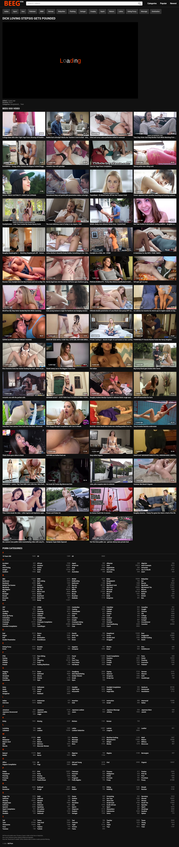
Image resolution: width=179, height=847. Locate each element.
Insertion (75, 701)
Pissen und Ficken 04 (53, 513)
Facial (74, 656)
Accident (5, 563)
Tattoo (39, 820)
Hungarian (5, 693)
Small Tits (144, 803)
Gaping (109, 672)
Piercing (5, 776)
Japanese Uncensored (9, 712)
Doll (3, 638)
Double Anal (111, 638)
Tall (3, 820)
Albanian (109, 563)
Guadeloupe (145, 678)
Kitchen (74, 721)
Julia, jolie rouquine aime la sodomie (102, 484)
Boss (108, 594)
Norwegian (145, 753)
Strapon (5, 811)
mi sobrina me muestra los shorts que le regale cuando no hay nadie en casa (155, 311)
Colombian (6, 618)
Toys (108, 827)
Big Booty (5, 587)
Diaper (4, 635)
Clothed (39, 616)
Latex (39, 728)
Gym (38, 680)
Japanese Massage (113, 710)
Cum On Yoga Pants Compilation (101, 166)
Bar (142, 581)
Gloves (39, 676)
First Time (75, 660)
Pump (109, 780)
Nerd (38, 753)
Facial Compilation (113, 656)
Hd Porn (10, 843)
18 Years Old (6, 556)
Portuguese (41, 778)
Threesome (6, 825)
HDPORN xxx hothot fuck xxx (56, 455)
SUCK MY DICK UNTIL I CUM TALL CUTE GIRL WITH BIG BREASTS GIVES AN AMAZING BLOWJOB (67, 340)
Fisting (109, 660)
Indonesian (41, 701)
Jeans (74, 712)
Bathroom (75, 583)
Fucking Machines (43, 664)
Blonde (74, 592)
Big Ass (74, 585)
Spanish (5, 807)
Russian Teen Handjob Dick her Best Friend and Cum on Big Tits (23, 282)
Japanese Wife (42, 712)
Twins (74, 829)
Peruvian (75, 774)
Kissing (39, 721)
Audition (5, 572)
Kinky (4, 721)
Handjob (75, 687)
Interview (5, 703)
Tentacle (75, 822)
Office (4, 762)
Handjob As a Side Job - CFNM (100, 253)
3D (38, 556)
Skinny (39, 803)
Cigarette (40, 613)
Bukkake (75, 598)
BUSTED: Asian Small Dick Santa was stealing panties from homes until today (111, 426)
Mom (73, 744)
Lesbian (39, 730)
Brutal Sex (40, 598)
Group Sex (110, 678)
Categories (152, 3)
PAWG (4, 771)
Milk (3, 744)
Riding (109, 787)
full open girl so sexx (140, 282)
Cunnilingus (41, 626)
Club (73, 616)
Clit (142, 613)
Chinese (144, 611)
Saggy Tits (6, 796)
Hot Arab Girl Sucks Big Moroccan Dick (59, 484)
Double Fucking (146, 638)
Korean (109, 721)
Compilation (41, 618)
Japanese (40, 710)
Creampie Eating (77, 622)
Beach (109, 583)
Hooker (4, 691)
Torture (74, 827)
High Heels (75, 689)
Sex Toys (110, 798)
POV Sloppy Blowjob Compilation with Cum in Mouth (63, 426)
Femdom (109, 658)
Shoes (74, 801)
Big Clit (74, 587)
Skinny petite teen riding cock (144, 166)
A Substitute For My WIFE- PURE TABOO (147, 253)
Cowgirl (143, 620)
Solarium (40, 805)
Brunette (5, 598)
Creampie (5, 622)
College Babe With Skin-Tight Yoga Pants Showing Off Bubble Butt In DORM (23, 137)
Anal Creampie (146, 565)
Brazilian (75, 596)
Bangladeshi (15, 104)
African (39, 563)
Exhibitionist (145, 649)
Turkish (39, 829)
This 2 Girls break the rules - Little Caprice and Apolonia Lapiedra (23, 513)
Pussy (143, 780)
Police (74, 776)
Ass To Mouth (146, 570)
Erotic (4, 649)
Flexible (5, 662)
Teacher (109, 820)
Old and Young (77, 762)
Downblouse (41, 640)
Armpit (4, 570)
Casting (74, 609)
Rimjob (143, 787)
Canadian (144, 607)
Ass (73, 570)
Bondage (5, 594)
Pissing (39, 776)
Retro (74, 787)
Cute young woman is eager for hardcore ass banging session (66, 311)
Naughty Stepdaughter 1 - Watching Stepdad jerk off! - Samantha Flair (23, 253)
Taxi (73, 820)
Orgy (38, 764)
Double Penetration (8, 640)
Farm (143, 656)
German (51, 11)
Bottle (143, 594)
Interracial (144, 701)
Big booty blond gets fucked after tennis (147, 368)
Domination (156, 11)
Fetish (143, 658)
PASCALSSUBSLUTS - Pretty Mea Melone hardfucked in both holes (111, 282)
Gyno (73, 680)
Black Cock (41, 592)
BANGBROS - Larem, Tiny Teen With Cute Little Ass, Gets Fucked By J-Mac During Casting (23, 484)
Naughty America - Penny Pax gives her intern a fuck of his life (155, 513)
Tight (73, 825)
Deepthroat (110, 633)
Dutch (143, 640)
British (143, 596)
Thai (108, 822)
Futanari (144, 664)
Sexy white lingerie (96, 455)
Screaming (110, 796)
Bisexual (109, 589)
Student (74, 811)
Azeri (143, 572)
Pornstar (5, 778)
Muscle (4, 746)
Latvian (109, 728)
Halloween (40, 687)
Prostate (109, 778)
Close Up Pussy (7, 616)
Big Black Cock (112, 585)
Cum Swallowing (112, 624)
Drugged (109, 640)
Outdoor (74, 764)
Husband (40, 693)
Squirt (102, 11)
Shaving (5, 801)
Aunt (38, 572)
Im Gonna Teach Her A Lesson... (100, 513)
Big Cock (110, 587)
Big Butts (40, 587)
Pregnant (75, 778)
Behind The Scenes (8, 585)
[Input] (84, 3)
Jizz (3, 714)
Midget (109, 742)
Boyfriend (40, 596)
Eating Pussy (132, 11)
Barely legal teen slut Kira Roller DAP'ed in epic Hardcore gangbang (67, 282)
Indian (6, 11)
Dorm (74, 638)
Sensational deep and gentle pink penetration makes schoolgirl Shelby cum (67, 195)
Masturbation (111, 740)
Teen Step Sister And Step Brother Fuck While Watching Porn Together (155, 137)
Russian (144, 789)
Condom (75, 618)
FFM (3, 656)
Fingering (40, 660)
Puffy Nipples (76, 780)
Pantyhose (6, 774)
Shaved (143, 798)
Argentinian (110, 567)
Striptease (40, 811)
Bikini (74, 589)
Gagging (5, 672)
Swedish (5, 813)
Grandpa (5, 678)
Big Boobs (144, 585)
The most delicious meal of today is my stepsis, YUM (64, 224)
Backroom (5, 581)
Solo (73, 805)
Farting (4, 658)
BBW (42, 11)
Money (109, 744)
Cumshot (144, 624)
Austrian (109, 572)
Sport (15, 11)
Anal (108, 565)
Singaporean (6, 803)
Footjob (109, 662)
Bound (4, 596)
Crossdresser (145, 622)
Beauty (143, 583)
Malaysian (5, 740)
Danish (74, 633)
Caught (143, 609)
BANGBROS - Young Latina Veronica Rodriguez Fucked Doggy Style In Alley (23, 166)
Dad (3, 633)
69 (73, 556)
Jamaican (5, 710)
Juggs (39, 714)
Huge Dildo (110, 691)
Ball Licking (41, 581)
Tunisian (5, 829)
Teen (22, 104)
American (75, 565)
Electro (109, 647)
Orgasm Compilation (9, 764)
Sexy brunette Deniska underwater (145, 426)
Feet (73, 658)
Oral (108, 762)
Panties (143, 771)
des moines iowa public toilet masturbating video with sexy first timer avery (23, 542)
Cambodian (76, 607)
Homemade (145, 689)
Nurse (39, 755)
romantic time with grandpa (55, 166)
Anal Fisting (6, 567)
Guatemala (6, 680)
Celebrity (5, 611)
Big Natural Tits (146, 587)
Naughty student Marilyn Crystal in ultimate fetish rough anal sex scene (111, 397)
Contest (109, 618)
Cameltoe (110, 607)
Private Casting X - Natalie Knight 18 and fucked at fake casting (111, 340)
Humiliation (145, 691)
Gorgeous (110, 676)
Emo (142, 647)
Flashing (72, 11)
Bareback (5, 583)
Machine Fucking (112, 737)
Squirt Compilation (8, 809)
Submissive (110, 811)
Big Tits (39, 589)
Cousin (109, 620)
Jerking (109, 712)
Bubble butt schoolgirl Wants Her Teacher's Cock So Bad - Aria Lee (67, 137)
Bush (4, 600)
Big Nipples (6, 589)
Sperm (74, 807)
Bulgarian (110, 598)
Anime (39, 567)
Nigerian (75, 753)
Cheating (40, 611)
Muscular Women (43, 746)
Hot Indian (93, 368)
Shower (143, 801)
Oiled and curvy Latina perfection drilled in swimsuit (107, 137)
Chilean (109, 611)
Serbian (74, 798)
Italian (143, 703)
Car (3, 609)
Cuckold (5, 624)
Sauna (74, 796)
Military (143, 742)
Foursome (144, 662)
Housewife (75, 691)
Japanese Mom (146, 710)
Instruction (110, 701)
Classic (109, 613)
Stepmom (75, 809)
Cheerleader (76, 611)
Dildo (39, 635)
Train (143, 827)
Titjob (109, 825)
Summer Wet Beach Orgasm (143, 484)
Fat (38, 658)
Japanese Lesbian (78, 710)
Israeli (109, 703)
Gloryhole (5, 676)
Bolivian (144, 592)
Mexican (75, 742)
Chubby (5, 613)
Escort (39, 649)
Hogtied (109, 689)
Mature (111, 11)
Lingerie (109, 730)
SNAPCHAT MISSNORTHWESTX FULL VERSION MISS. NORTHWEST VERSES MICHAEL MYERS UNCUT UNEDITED (155, 455)
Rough (39, 789)
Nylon (74, 755)
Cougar (39, 620)
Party (39, 774)
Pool (142, 776)
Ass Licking (110, 570)
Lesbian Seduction (78, 730)
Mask (39, 740)
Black (4, 592)
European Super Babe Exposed (56, 542)
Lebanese (5, 730)
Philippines (110, 774)
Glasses (144, 674)
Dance (39, 633)
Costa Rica (6, 620)
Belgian (39, 585)
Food (39, 662)
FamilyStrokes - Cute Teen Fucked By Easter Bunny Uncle (21, 224)
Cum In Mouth (76, 624)
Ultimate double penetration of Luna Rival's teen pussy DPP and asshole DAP (111, 311)
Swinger (83, 11)
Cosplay (93, 11)
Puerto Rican (41, 780)
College (143, 616)
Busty (39, 600)
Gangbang (75, 672)
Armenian (144, 567)
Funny (109, 664)
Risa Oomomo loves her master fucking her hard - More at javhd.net (23, 368)
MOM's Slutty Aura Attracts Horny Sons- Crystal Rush (108, 224)
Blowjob (109, 592)
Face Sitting (41, 656)
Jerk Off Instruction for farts (143, 397)
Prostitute (144, 778)
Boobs (39, 594)
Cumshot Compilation (9, 626)
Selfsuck (40, 798)
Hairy (4, 687)
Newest (173, 3)
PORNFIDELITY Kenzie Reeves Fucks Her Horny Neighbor (153, 340)
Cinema (74, 613)
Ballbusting (76, 581)
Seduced (5, 798)
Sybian (143, 813)
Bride (108, 596)
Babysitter (61, 11)
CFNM (39, 607)
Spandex (144, 805)
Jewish (143, 712)
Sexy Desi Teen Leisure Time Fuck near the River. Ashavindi (22, 426)
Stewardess (110, 809)
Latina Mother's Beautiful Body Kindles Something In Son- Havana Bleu (67, 253)
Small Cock (110, 803)
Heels (4, 689)
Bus (142, 598)
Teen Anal (40, 822)
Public (4, 780)
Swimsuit (40, 813)
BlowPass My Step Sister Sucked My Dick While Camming (21, 311)
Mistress (40, 744)
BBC (3, 579)
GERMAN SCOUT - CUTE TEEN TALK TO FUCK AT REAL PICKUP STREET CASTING (67, 397)
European (75, 649)
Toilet (143, 825)
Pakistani (32, 11)
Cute (73, 626)
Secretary (144, 796)
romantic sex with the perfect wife (13, 397)
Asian (39, 570)
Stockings (144, 809)
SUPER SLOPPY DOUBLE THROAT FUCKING (17, 340)
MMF (39, 737)
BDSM (74, 579)
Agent (74, 563)
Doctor (109, 635)
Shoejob (40, 801)
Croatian (109, 622)
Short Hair (110, 801)
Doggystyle (145, 635)
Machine (75, 737)
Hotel (39, 691)
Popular (163, 3)
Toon (4, 827)
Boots (74, 594)
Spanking (40, 807)
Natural (4, 753)
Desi (23, 11)
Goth (143, 676)
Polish (109, 776)
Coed (108, 616)
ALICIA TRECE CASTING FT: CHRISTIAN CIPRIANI (19, 195)
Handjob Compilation (114, 687)
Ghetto (4, 674)
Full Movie (75, 664)
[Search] (139, 3)
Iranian (39, 703)
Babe (108, 579)
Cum (38, 624)
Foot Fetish (75, 662)
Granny (39, 678)
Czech (109, 626)
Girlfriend (40, 674)
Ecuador (40, 647)
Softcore (5, 805)
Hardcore (144, 687)
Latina (121, 11)
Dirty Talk (75, 635)
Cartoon (40, 609)
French (4, 664)
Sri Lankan (40, 809)
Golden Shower (77, 676)
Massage (144, 11)
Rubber (74, 789)
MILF (4, 737)
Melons (39, 742)
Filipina (4, 660)
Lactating (5, 728)
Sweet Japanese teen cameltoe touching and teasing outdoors (154, 195)
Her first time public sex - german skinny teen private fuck (109, 542)
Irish (73, 703)
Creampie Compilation (44, 622)
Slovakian (75, 803)
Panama (109, 771)
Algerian (144, 563)
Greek (74, 678)
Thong (143, 822)
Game (39, 672)
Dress (74, 640)
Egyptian (75, 647)
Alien (4, 565)
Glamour (109, 674)
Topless (39, 827)
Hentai (39, 689)
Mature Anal (6, 742)
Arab (73, 567)
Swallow (144, 811)
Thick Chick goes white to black (13, 455)
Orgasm (144, 762)
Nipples (109, 753)
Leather (143, 728)
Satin (39, 796)
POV (38, 771)
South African (111, 805)
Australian (75, 572)
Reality (4, 787)
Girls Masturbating (78, 674)
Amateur (40, 565)
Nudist (4, 755)
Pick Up (143, 774)
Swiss (109, 813)
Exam (108, 649)
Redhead (40, 787)
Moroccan (144, 744)
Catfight (109, 609)
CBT (3, 607)
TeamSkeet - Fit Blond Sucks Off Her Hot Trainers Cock (108, 195)
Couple (74, 620)
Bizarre (143, 589)
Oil (38, 762)
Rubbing (109, 789)
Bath (38, 583)
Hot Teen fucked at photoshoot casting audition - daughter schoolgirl (155, 224)
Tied (38, 825)
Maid (143, 737)
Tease (143, 820)
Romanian (5, 789)
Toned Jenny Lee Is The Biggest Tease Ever (60, 368)
